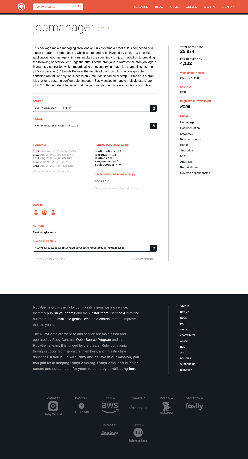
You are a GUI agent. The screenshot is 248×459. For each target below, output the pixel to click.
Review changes (191, 139)
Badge (184, 144)
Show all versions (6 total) (49, 171)
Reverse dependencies (195, 172)
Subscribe (186, 150)
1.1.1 (36, 158)
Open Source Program (93, 340)
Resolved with (139, 397)
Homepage (187, 122)
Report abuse (189, 167)
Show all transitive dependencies (116, 188)
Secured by (139, 424)
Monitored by (167, 397)
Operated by (54, 399)
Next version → (144, 259)
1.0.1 (36, 165)
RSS (183, 156)
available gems (69, 319)
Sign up (228, 6)
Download (186, 133)
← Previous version (49, 259)
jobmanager (63, 27)
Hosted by (112, 397)
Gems (174, 6)
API (182, 352)
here (132, 369)
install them (99, 313)
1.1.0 (36, 161)
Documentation (190, 128)
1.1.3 (36, 151)
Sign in (209, 6)
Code (183, 318)
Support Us (187, 364)
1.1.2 (36, 154)
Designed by (82, 397)
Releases (140, 6)
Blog (159, 6)
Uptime (184, 312)
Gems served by (195, 397)
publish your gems (61, 313)
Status (184, 306)
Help (183, 347)
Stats (184, 329)
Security (186, 370)
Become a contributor (99, 319)
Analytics (186, 161)
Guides (191, 6)
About (184, 341)
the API (123, 313)
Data (183, 323)
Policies (185, 358)
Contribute (187, 335)
